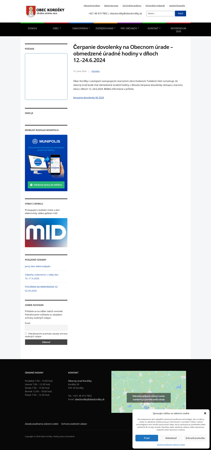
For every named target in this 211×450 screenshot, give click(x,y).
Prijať (147, 438)
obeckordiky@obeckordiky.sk (89, 399)
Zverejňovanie (105, 28)
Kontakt (153, 28)
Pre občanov (129, 28)
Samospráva (80, 28)
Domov (32, 28)
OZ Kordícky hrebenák (155, 5)
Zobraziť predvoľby (195, 438)
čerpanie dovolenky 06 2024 (88, 97)
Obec (56, 28)
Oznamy (96, 71)
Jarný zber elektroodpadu (37, 266)
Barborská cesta (111, 5)
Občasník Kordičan (92, 5)
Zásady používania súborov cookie (171, 444)
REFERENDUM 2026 (178, 30)
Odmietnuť (171, 438)
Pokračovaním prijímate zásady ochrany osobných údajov (46, 335)
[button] (205, 413)
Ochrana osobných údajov (74, 423)
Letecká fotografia (177, 5)
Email (27, 323)
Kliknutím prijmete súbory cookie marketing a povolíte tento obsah (149, 398)
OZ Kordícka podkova (131, 5)
